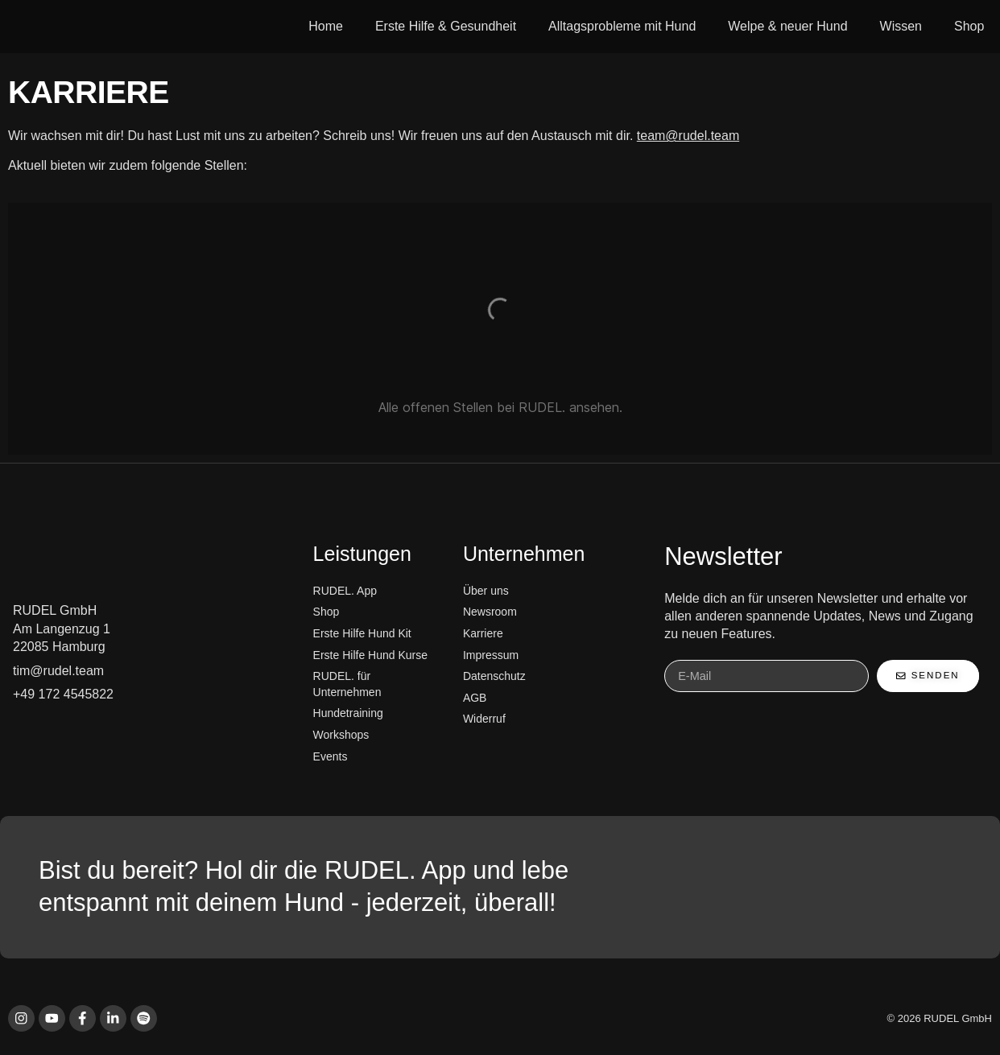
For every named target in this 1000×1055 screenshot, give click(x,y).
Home (325, 26)
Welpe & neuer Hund (787, 26)
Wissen (901, 26)
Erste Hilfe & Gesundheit (445, 26)
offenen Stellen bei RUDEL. (484, 407)
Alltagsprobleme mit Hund (622, 26)
